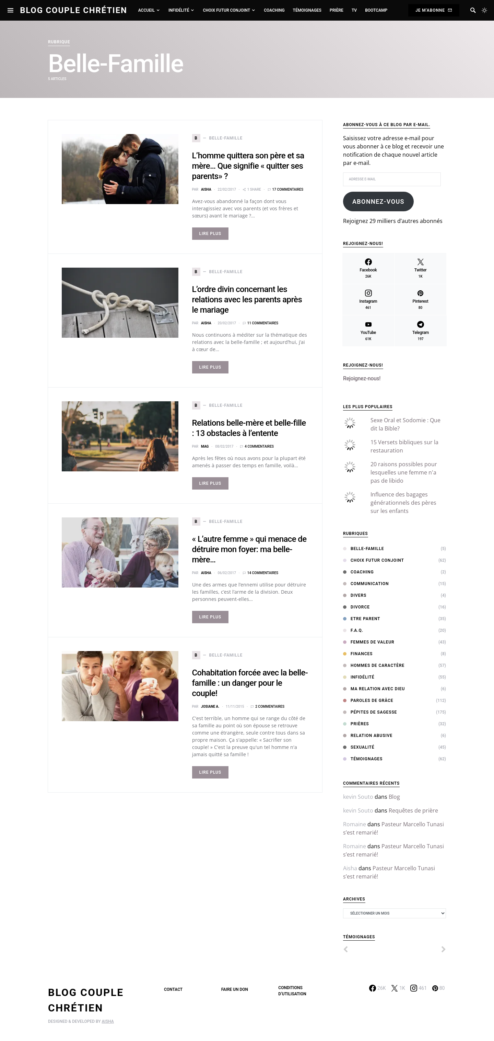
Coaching (358, 572)
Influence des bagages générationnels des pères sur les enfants (403, 503)
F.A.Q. (353, 630)
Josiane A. (210, 706)
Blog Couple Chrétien (73, 10)
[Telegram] (421, 330)
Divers (354, 595)
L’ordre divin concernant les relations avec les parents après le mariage (247, 299)
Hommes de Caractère (373, 665)
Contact (173, 989)
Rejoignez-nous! (363, 365)
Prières (356, 723)
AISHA (108, 1021)
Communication (366, 583)
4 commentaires (259, 446)
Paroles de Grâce (368, 700)
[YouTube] (368, 330)
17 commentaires (287, 189)
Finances (358, 653)
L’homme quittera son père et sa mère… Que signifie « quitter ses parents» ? (248, 166)
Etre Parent (361, 618)
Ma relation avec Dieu (374, 688)
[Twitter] (420, 268)
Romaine (354, 824)
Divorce (356, 607)
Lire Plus (210, 233)
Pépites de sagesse (370, 712)
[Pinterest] (420, 299)
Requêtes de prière (413, 810)
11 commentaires (262, 323)
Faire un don (234, 989)
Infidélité (359, 677)
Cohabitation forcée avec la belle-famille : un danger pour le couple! (250, 683)
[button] (484, 10)
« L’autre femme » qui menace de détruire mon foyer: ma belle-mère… (249, 549)
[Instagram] (368, 299)
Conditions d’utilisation (292, 990)
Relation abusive (367, 735)
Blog (394, 797)
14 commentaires (262, 573)
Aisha (206, 189)
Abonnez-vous (378, 201)
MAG (205, 446)
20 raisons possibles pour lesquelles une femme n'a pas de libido (403, 472)
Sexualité (358, 747)
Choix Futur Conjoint (373, 560)
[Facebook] (368, 268)
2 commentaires (269, 706)
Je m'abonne (433, 10)
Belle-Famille (363, 548)
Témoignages (363, 759)
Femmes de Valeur (369, 642)
